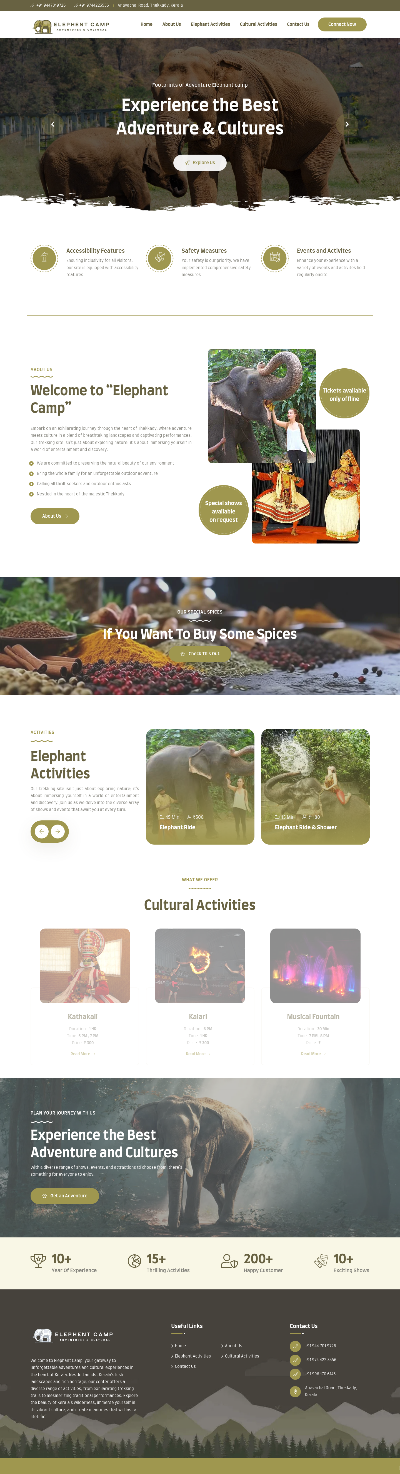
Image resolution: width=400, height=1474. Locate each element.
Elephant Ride (178, 827)
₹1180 (311, 817)
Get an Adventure (65, 1196)
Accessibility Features (95, 251)
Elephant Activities (210, 24)
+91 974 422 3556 (320, 1360)
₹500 (195, 817)
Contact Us (298, 24)
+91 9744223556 (91, 6)
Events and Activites (324, 251)
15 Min (169, 817)
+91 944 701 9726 (320, 1346)
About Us (171, 24)
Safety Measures (204, 251)
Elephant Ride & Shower (306, 827)
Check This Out (200, 654)
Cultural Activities (258, 24)
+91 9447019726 (48, 6)
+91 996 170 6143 (320, 1374)
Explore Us (200, 170)
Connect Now (342, 24)
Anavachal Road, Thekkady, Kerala (150, 6)
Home (146, 24)
